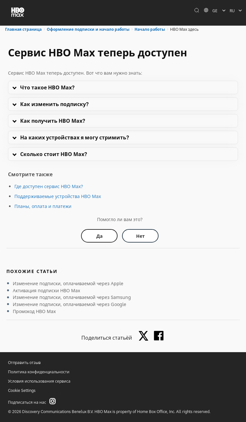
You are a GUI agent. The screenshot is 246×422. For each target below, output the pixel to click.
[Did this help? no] (140, 236)
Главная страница (23, 29)
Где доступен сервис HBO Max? (48, 186)
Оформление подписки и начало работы (88, 29)
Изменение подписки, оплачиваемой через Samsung (72, 297)
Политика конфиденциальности (39, 372)
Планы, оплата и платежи (42, 206)
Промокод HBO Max (34, 311)
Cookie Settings (22, 390)
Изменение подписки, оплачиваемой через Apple (68, 283)
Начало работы (150, 29)
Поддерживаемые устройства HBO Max (57, 196)
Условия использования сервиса (39, 381)
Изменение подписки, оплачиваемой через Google (69, 304)
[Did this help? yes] (99, 236)
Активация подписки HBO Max (46, 290)
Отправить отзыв (24, 362)
